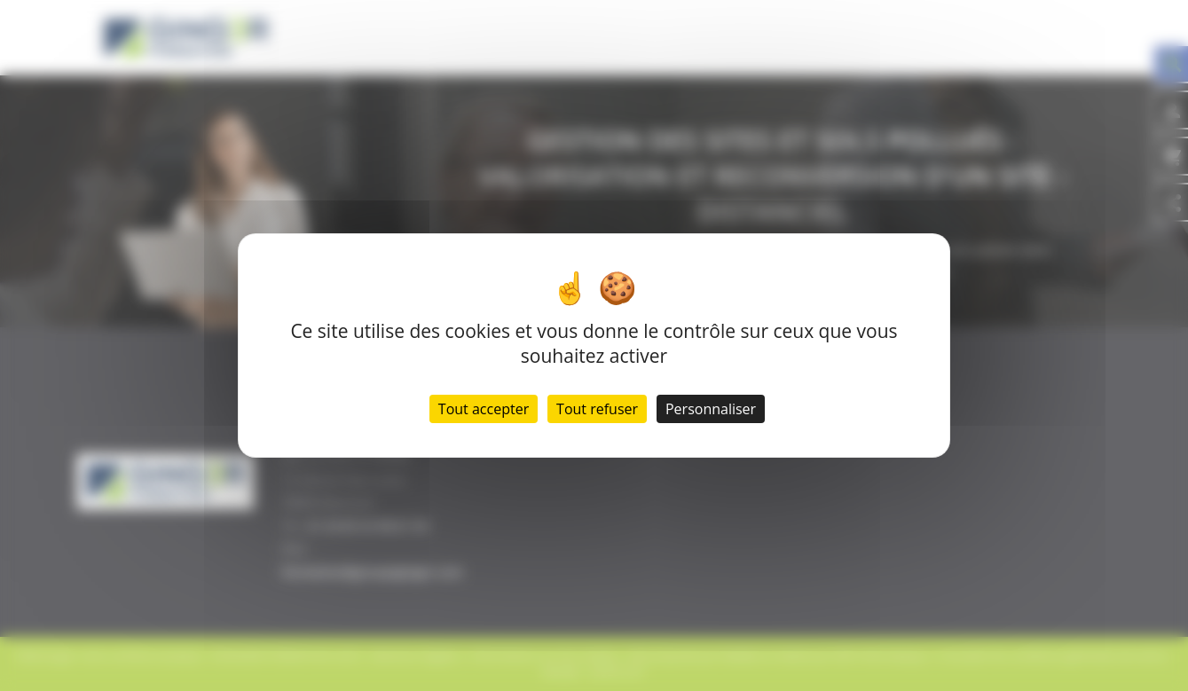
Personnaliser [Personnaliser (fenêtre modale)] (710, 409)
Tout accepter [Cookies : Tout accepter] (483, 409)
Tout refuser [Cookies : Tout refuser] (597, 409)
